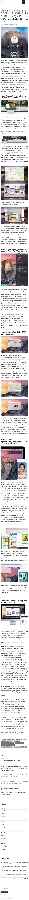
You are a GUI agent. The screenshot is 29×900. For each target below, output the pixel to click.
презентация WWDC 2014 (8, 743)
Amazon (3, 808)
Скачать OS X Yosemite (7, 746)
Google (2, 821)
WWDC (3, 741)
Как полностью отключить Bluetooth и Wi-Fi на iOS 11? (14, 878)
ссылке (12, 721)
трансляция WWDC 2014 (20, 746)
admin (7, 24)
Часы (2, 852)
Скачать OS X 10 (19, 743)
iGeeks (3, 2)
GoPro (2, 824)
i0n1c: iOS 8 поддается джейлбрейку (14, 759)
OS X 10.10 (12, 739)
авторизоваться (5, 794)
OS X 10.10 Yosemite (21, 739)
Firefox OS (3, 819)
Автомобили (4, 846)
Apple (2, 7)
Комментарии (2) (14, 24)
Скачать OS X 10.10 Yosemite (8, 744)
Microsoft (3, 841)
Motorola (3, 843)
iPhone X (3, 835)
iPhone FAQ (4, 832)
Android (3, 810)
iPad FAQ (3, 827)
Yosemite (17, 741)
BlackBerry (3, 816)
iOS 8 (3, 739)
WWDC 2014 (10, 741)
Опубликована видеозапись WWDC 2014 (14, 754)
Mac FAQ (3, 838)
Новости (6, 7)
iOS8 (7, 739)
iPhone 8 (3, 830)
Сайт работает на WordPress (7, 898)
